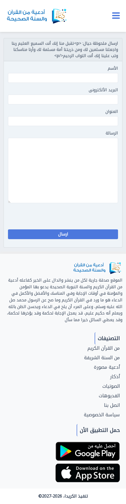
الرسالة (112, 133)
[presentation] (79, 217)
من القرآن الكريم (103, 348)
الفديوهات (109, 395)
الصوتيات (111, 386)
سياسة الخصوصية (102, 414)
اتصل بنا (112, 405)
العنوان (111, 112)
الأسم (113, 68)
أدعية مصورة (107, 367)
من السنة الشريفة (102, 357)
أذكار (115, 376)
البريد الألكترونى (103, 90)
